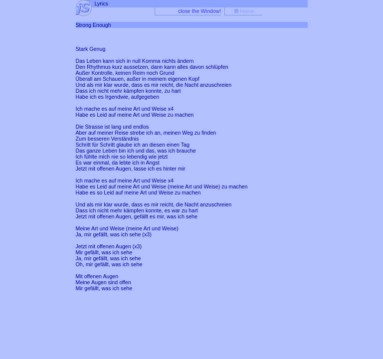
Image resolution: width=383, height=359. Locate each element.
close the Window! (199, 11)
